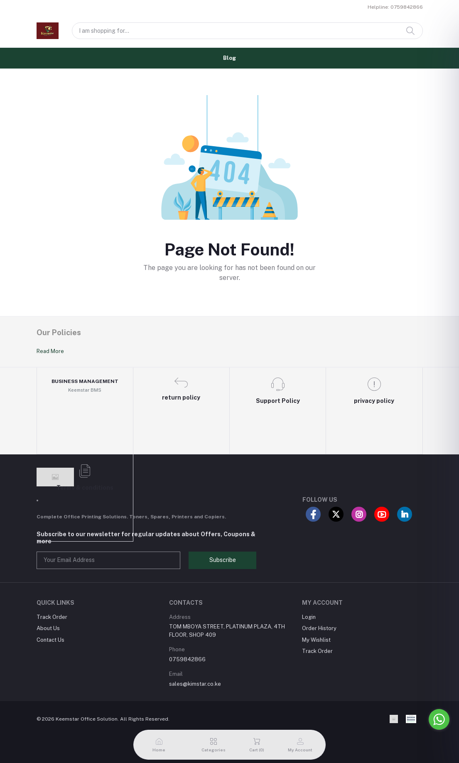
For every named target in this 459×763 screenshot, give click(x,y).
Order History (319, 628)
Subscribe (222, 560)
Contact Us (50, 640)
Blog (229, 58)
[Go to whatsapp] (439, 719)
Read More (50, 351)
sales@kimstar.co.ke (195, 684)
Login (309, 617)
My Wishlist (316, 640)
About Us (48, 628)
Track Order (52, 617)
